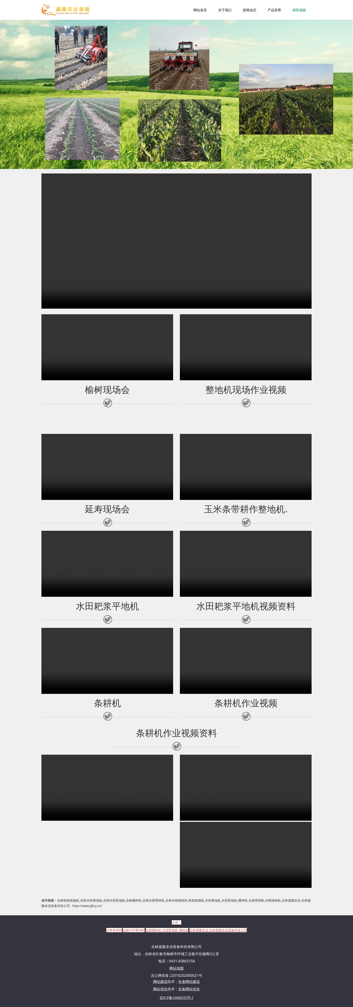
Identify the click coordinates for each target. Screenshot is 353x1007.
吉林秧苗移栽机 (68, 900)
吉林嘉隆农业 (291, 900)
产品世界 (274, 10)
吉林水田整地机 (91, 900)
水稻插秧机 (273, 900)
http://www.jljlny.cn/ (87, 906)
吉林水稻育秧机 (154, 900)
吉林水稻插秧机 (176, 900)
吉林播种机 (134, 900)
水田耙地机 (229, 900)
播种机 (243, 900)
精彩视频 (299, 10)
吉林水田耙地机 (114, 900)
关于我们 (225, 10)
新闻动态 (249, 10)
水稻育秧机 (256, 900)
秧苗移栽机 (196, 900)
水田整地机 (213, 900)
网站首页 (200, 10)
